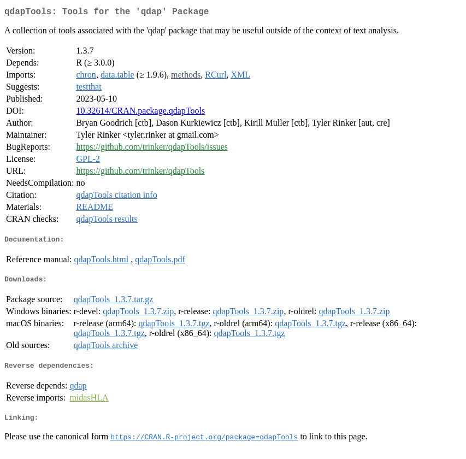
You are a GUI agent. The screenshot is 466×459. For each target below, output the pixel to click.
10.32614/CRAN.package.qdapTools (140, 112)
